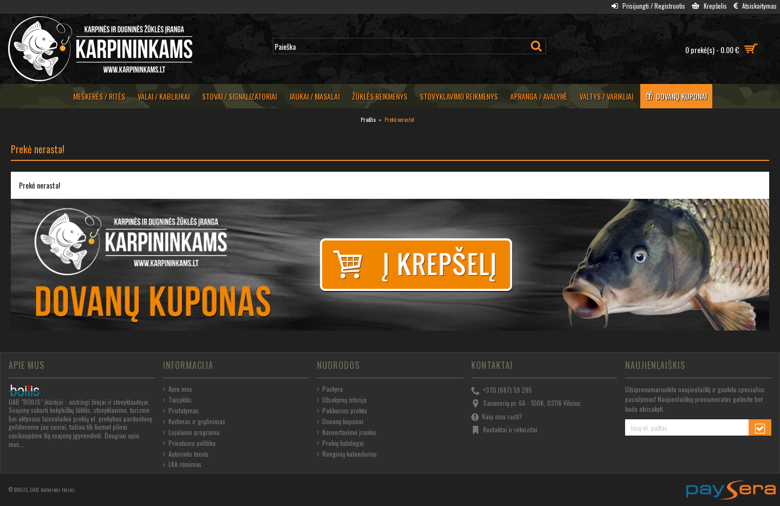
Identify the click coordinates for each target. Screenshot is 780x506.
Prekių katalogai (340, 443)
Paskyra (330, 389)
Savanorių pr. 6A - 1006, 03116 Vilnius (526, 404)
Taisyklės (177, 399)
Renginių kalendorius (347, 454)
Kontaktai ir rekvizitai (504, 430)
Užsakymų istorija (342, 399)
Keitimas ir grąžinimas (194, 421)
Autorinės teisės (186, 454)
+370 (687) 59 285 (501, 391)
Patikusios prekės (342, 410)
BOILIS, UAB (26, 489)
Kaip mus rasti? (496, 417)
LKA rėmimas (182, 464)
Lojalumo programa (191, 432)
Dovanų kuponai (340, 421)
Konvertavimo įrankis (346, 432)
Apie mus (177, 389)
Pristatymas (181, 410)
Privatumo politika (189, 443)
